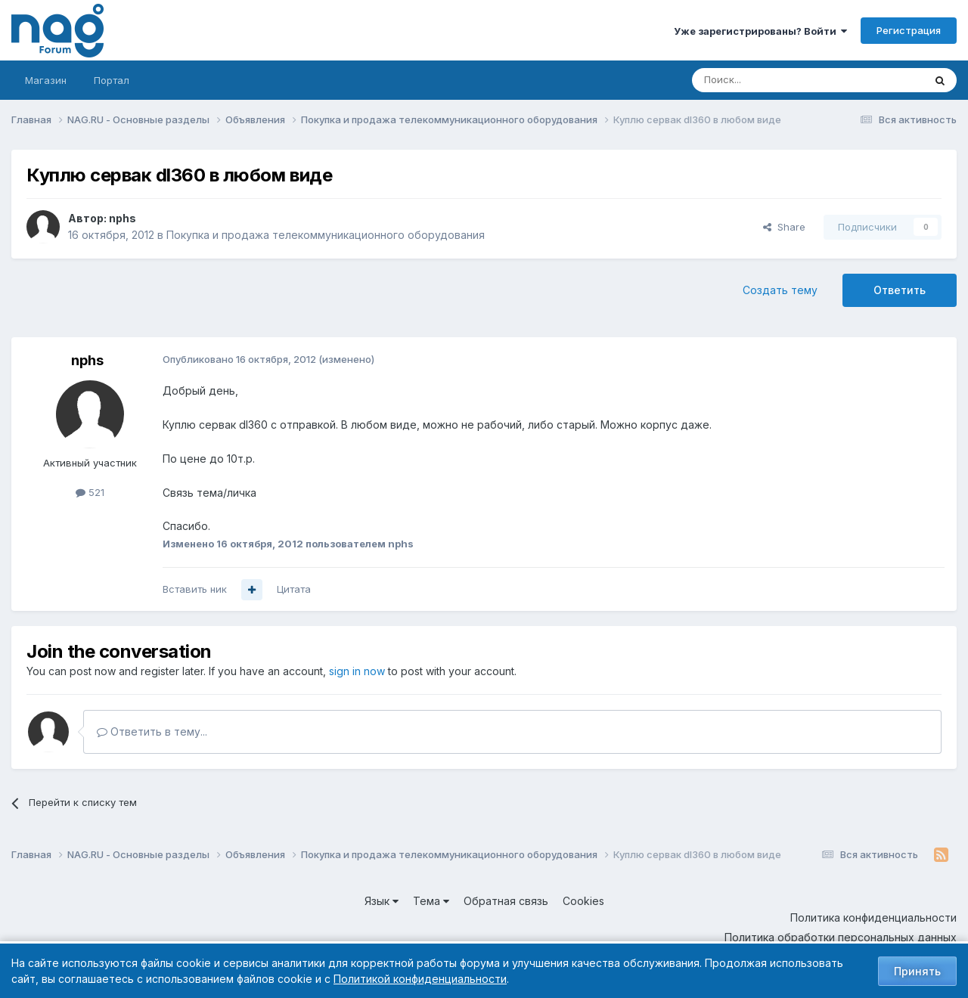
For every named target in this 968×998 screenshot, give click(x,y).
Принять (917, 971)
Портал (111, 80)
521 (90, 492)
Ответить (899, 290)
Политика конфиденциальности (873, 917)
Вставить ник (195, 589)
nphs (122, 218)
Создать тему (780, 290)
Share (784, 227)
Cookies (583, 900)
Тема (431, 900)
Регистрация (908, 30)
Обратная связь (506, 900)
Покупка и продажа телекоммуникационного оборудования (325, 234)
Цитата (294, 589)
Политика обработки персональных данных (840, 937)
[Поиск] (766, 80)
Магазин (46, 80)
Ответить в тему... (152, 731)
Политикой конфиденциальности (420, 978)
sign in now (357, 671)
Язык (382, 900)
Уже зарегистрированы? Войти (760, 31)
